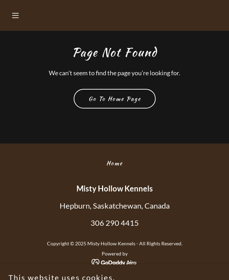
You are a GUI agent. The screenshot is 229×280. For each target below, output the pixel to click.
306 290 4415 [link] (114, 222)
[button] (24, 15)
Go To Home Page (114, 98)
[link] (114, 262)
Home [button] (114, 163)
